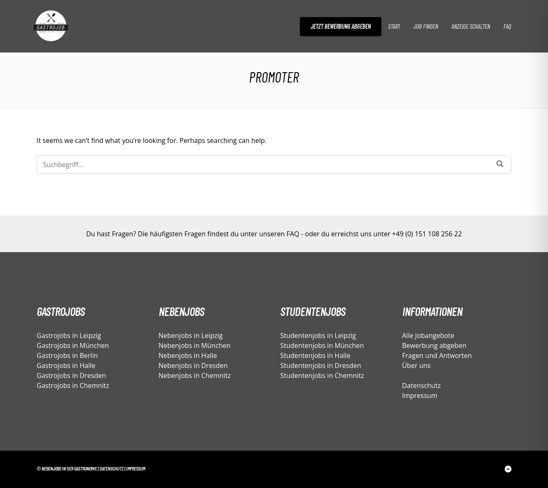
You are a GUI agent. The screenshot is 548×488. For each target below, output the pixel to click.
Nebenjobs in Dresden (193, 365)
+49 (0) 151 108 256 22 (427, 233)
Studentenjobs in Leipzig (318, 335)
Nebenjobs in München (195, 345)
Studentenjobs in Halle (315, 355)
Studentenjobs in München (322, 345)
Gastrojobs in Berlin (67, 355)
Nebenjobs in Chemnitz (195, 375)
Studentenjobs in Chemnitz (322, 375)
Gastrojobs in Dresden (71, 375)
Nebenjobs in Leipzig (191, 335)
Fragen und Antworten (437, 355)
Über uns (416, 365)
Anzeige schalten (470, 26)
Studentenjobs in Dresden (320, 365)
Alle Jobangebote (428, 335)
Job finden (425, 26)
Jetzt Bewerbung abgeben (341, 26)
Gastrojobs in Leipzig (69, 335)
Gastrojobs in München (73, 345)
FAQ (507, 26)
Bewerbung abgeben (434, 345)
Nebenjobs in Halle (188, 355)
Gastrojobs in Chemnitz (73, 385)
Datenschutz (421, 385)
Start (394, 26)
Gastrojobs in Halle (66, 365)
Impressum (419, 395)
